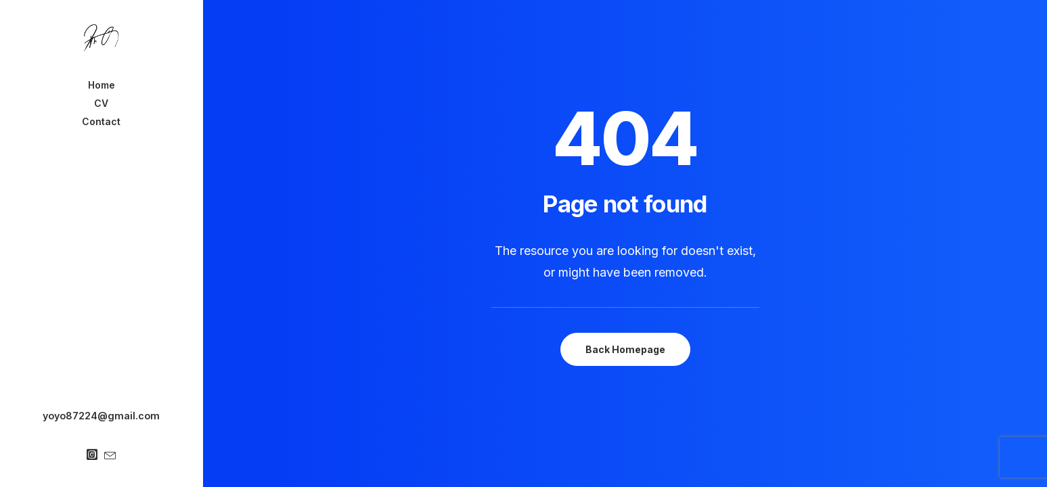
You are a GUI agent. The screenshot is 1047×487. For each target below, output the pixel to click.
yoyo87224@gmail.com (101, 415)
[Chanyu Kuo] (101, 37)
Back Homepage (625, 349)
